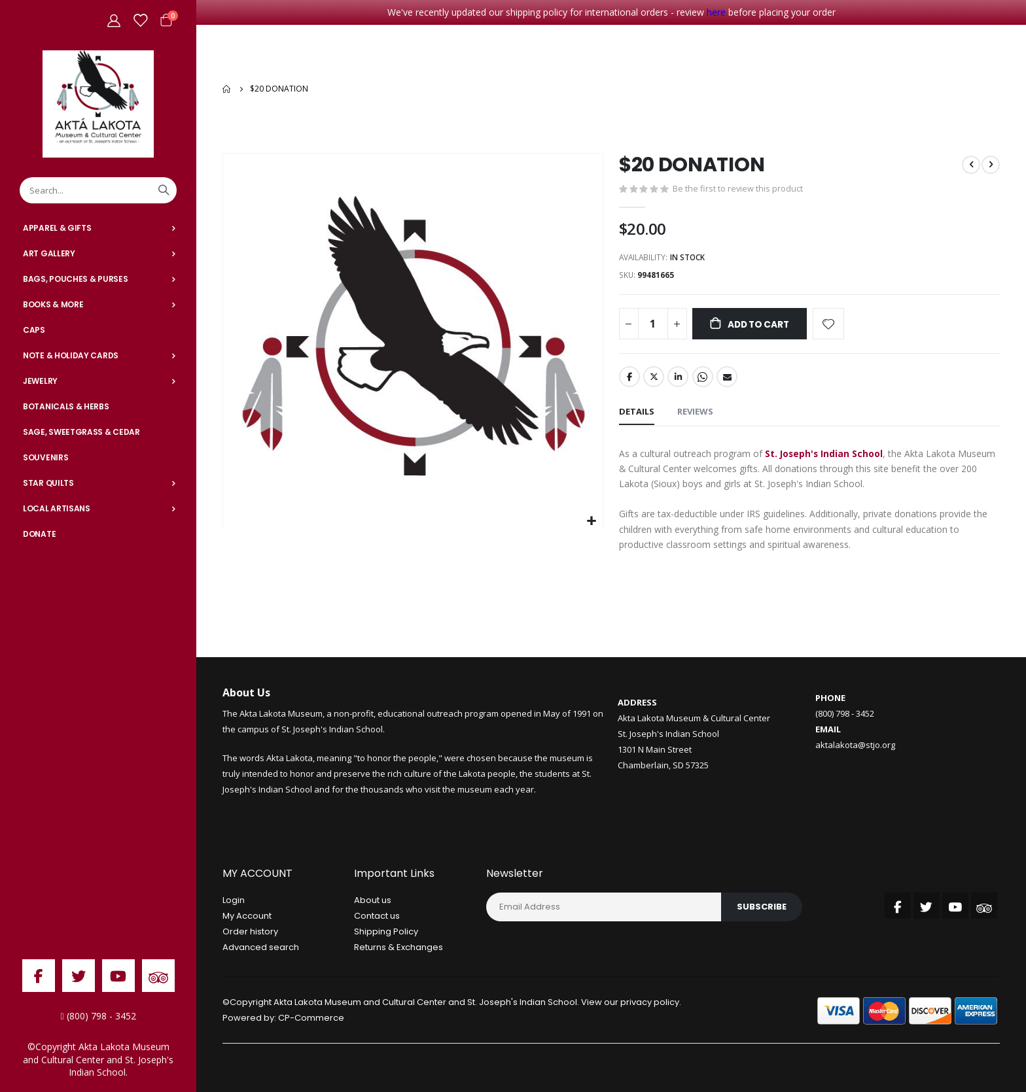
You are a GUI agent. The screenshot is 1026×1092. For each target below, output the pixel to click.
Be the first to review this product (738, 186)
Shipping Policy (386, 933)
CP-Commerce (311, 1019)
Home (227, 87)
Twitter (653, 376)
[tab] (636, 412)
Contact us (377, 917)
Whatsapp (702, 376)
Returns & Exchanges (398, 948)
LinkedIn (677, 376)
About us (372, 901)
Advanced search (260, 948)
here (716, 12)
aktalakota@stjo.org (855, 746)
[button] (591, 518)
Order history (250, 933)
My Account (247, 917)
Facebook (629, 376)
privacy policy (649, 1003)
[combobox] (98, 190)
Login (233, 901)
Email (726, 376)
